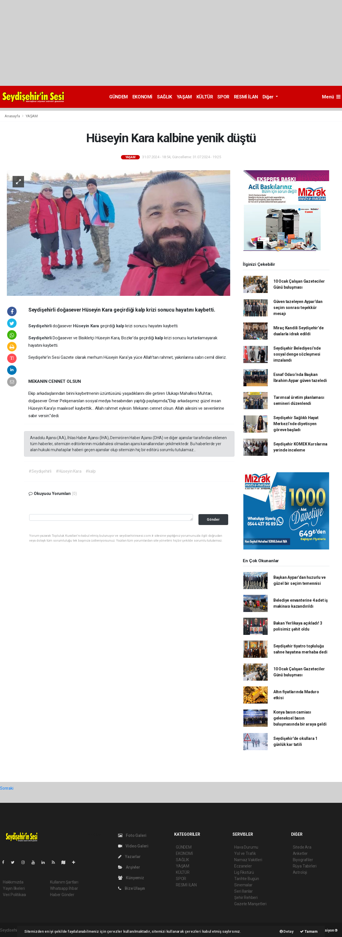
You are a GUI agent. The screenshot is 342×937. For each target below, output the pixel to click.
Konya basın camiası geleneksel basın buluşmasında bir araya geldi (300, 718)
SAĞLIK (164, 97)
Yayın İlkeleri (14, 888)
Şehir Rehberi (246, 897)
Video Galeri (133, 846)
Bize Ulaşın (131, 888)
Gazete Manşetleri (250, 904)
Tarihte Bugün (246, 878)
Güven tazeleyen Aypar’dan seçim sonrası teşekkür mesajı (298, 307)
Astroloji (300, 872)
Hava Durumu (246, 847)
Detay (287, 931)
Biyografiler (303, 859)
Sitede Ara (302, 847)
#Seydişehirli (40, 471)
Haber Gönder (62, 894)
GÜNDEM (118, 97)
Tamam (309, 931)
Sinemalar (243, 885)
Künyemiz (131, 877)
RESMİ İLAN (246, 97)
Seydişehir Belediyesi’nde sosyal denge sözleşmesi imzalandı (297, 354)
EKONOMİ (142, 97)
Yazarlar (129, 856)
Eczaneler (243, 866)
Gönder (213, 519)
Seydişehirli (40, 325)
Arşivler (129, 867)
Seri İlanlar (243, 891)
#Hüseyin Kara (68, 471)
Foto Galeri (132, 835)
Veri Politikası (14, 894)
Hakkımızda (13, 882)
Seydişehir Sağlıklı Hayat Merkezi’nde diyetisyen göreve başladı (296, 423)
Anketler (300, 853)
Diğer (269, 97)
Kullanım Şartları (64, 882)
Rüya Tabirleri (305, 866)
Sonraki (6, 788)
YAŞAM (184, 97)
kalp (120, 325)
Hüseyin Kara (86, 325)
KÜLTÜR (204, 97)
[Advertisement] (171, 43)
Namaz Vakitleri (248, 859)
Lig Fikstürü (244, 872)
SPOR (223, 97)
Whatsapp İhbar (64, 888)
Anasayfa (13, 116)
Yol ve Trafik (245, 853)
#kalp (90, 471)
